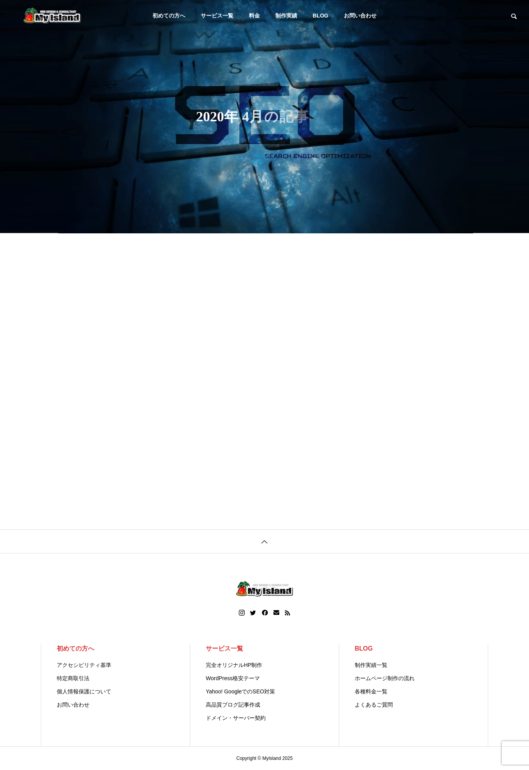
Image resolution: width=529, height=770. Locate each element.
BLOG (320, 15)
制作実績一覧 (371, 665)
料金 (254, 15)
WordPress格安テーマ (233, 678)
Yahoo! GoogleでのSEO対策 (240, 691)
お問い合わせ (360, 15)
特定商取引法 (73, 678)
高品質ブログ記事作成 (233, 705)
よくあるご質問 (374, 705)
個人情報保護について (84, 691)
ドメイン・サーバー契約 (236, 718)
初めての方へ (168, 15)
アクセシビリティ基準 (84, 665)
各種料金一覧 (371, 691)
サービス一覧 (217, 15)
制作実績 (286, 15)
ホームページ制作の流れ (385, 678)
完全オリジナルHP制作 (234, 665)
